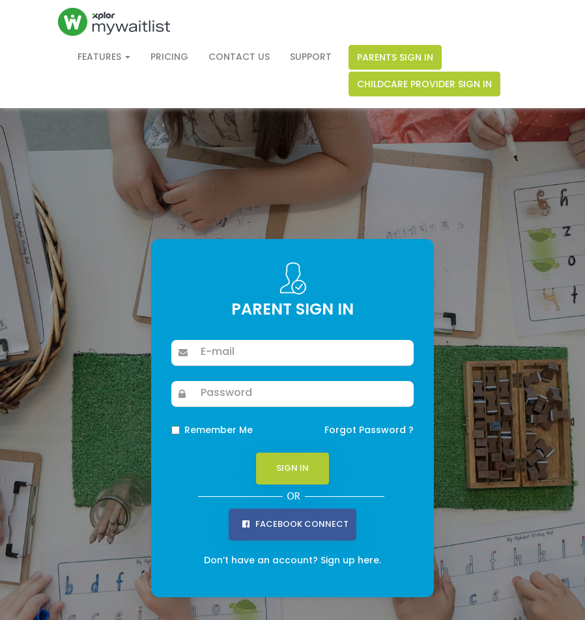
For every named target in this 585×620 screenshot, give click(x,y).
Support (311, 56)
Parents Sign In (395, 57)
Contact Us (239, 56)
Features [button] (104, 56)
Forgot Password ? (369, 429)
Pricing (169, 56)
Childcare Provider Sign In (424, 84)
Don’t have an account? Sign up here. (292, 560)
